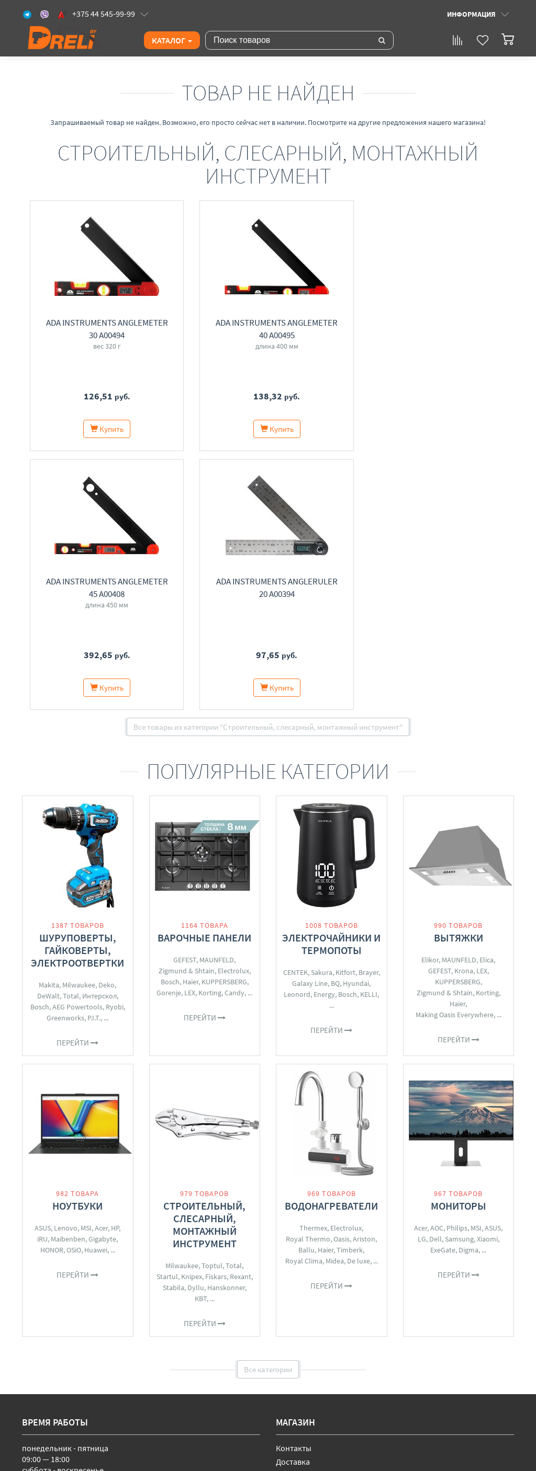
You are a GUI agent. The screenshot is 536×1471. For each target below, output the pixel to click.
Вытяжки (458, 678)
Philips (456, 969)
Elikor (430, 701)
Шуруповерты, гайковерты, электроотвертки (77, 691)
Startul (167, 1017)
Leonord (297, 735)
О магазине (296, 1216)
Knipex (191, 1017)
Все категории (268, 1111)
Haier (190, 723)
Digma (468, 991)
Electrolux (233, 712)
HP (115, 969)
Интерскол (99, 737)
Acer (101, 969)
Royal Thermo (308, 980)
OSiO (73, 991)
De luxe (358, 1002)
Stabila (173, 1028)
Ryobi (115, 748)
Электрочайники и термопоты (331, 685)
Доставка (293, 1203)
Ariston (364, 980)
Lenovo (65, 969)
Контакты (293, 1189)
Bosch (39, 748)
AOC (436, 969)
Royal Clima (303, 1002)
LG (422, 980)
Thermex (313, 969)
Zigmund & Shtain (187, 712)
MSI (86, 969)
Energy (324, 735)
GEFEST (184, 701)
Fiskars (216, 1017)
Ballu (306, 991)
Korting (209, 734)
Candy (234, 734)
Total (71, 737)
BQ (335, 724)
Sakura (321, 713)
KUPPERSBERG (224, 723)
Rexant (240, 1017)
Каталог (172, 40)
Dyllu (195, 1028)
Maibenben (68, 980)
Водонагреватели (331, 946)
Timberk (350, 991)
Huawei (95, 991)
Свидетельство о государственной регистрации (153, 1416)
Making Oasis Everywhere (455, 756)
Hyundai (356, 724)
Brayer (368, 713)
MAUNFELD (216, 701)
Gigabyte (102, 980)
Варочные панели (204, 678)
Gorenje (169, 734)
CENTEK (295, 713)
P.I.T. (93, 759)
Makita (49, 726)
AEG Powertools (77, 748)
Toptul (212, 1007)
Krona (463, 712)
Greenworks (65, 759)
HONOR (51, 991)
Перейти (77, 784)
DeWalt (48, 737)
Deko (106, 726)
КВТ (201, 1039)
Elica (486, 701)
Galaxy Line (310, 724)
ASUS (43, 969)
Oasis (341, 980)
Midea (335, 1002)
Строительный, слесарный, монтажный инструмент (204, 965)
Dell (435, 980)
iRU (42, 980)
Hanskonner (226, 1028)
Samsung (459, 980)
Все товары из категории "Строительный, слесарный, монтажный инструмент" (268, 468)
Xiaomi (487, 980)
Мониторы (458, 946)
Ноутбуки (77, 946)
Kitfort (345, 713)
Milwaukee (78, 726)
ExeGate (442, 991)
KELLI (368, 735)
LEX (189, 734)
